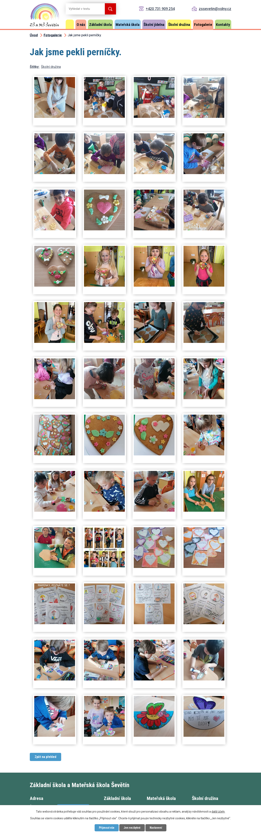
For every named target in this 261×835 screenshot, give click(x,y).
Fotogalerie (203, 24)
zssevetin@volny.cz (215, 9)
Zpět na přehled (45, 757)
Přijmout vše (106, 827)
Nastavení (156, 827)
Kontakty (223, 24)
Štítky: (34, 67)
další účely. (218, 811)
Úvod (70, 24)
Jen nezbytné (132, 827)
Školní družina (179, 24)
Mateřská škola (127, 24)
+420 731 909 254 (160, 9)
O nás (81, 24)
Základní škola (100, 24)
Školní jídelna (154, 24)
